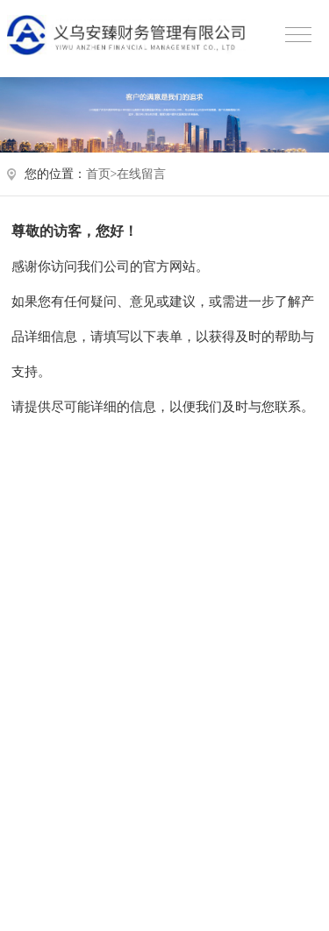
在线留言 (141, 174)
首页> (102, 174)
